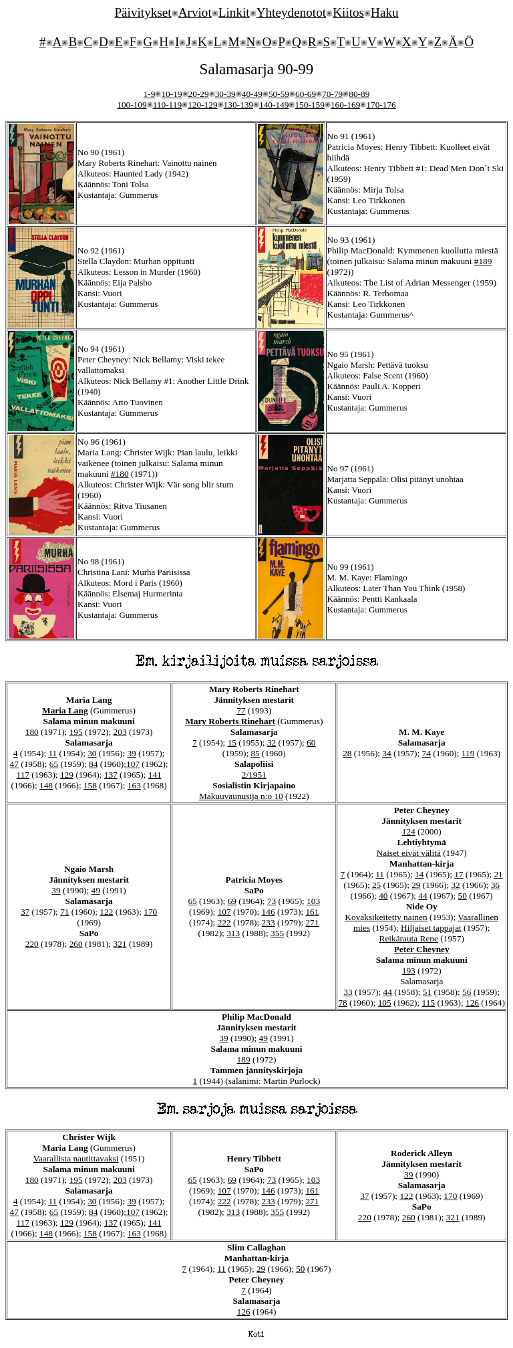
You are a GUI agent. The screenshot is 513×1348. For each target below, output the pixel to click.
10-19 (171, 94)
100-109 (131, 105)
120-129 (202, 105)
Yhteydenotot (291, 12)
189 (243, 1059)
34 (386, 753)
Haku (385, 12)
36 (495, 885)
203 (120, 732)
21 (498, 874)
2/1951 (254, 775)
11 (52, 753)
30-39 (225, 94)
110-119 (167, 105)
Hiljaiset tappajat (431, 928)
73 (271, 901)
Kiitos (348, 12)
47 (14, 764)
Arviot (195, 12)
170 (150, 912)
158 (90, 785)
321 (120, 944)
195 (76, 732)
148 (46, 785)
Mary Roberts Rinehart (230, 721)
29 (415, 885)
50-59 (279, 94)
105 (384, 1003)
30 (92, 753)
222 (224, 922)
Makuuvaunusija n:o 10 (241, 796)
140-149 (274, 105)
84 (93, 764)
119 (468, 753)
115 (429, 1003)
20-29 (198, 94)
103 (313, 901)
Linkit (234, 12)
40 (383, 896)
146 (268, 912)
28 (347, 753)
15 (232, 743)
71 (64, 912)
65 (53, 764)
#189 (483, 261)
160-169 (345, 105)
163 (134, 785)
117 (22, 775)
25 (376, 885)
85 (254, 753)
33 (347, 992)
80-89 (359, 94)
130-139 (238, 105)
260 (76, 944)
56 (466, 992)
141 (155, 775)
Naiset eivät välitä (409, 853)
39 (131, 753)
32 (271, 743)
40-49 (252, 94)
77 (240, 710)
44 (422, 896)
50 (462, 896)
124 (408, 831)
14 (419, 874)
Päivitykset (142, 12)
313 (233, 933)
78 (342, 1003)
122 (106, 912)
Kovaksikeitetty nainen (386, 917)
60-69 (305, 94)
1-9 (150, 94)
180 (32, 732)
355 (277, 933)
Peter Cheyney (422, 949)
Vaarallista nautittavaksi (76, 1158)
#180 (120, 474)
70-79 (332, 94)
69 (232, 901)
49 (96, 890)
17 (458, 874)
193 (408, 971)
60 (311, 743)
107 (133, 764)
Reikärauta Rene (408, 938)
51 (427, 992)
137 (111, 775)
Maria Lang (65, 710)
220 (32, 944)
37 (25, 912)
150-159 (309, 105)
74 (426, 753)
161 (312, 912)
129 (66, 775)
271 (312, 922)
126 (472, 1003)
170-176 (380, 105)
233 (268, 922)
